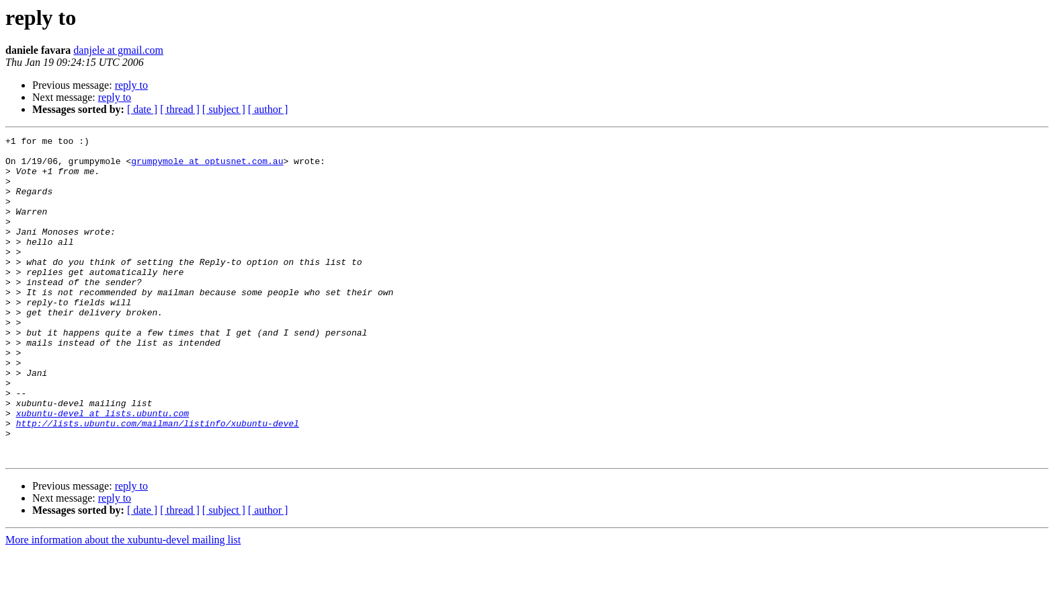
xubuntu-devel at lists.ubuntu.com (102, 469)
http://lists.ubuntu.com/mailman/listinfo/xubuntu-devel (157, 481)
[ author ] (268, 109)
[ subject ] (223, 109)
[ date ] (142, 109)
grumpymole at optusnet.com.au (207, 167)
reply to (131, 85)
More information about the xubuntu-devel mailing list (123, 604)
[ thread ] (180, 109)
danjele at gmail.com (118, 50)
